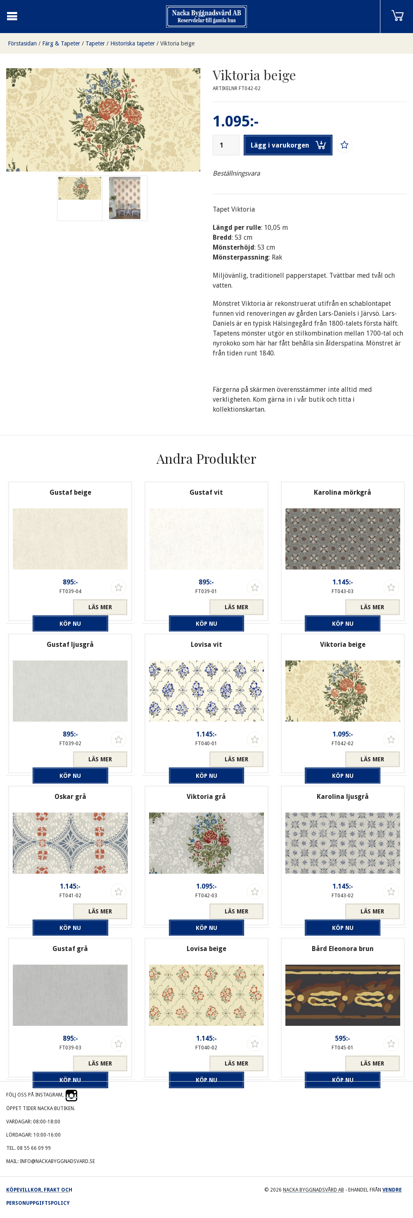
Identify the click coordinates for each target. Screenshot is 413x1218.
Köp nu (43, 607)
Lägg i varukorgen (288, 145)
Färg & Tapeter (61, 43)
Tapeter (95, 43)
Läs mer (100, 607)
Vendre (392, 1190)
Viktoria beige (177, 43)
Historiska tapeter (132, 43)
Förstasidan (22, 43)
